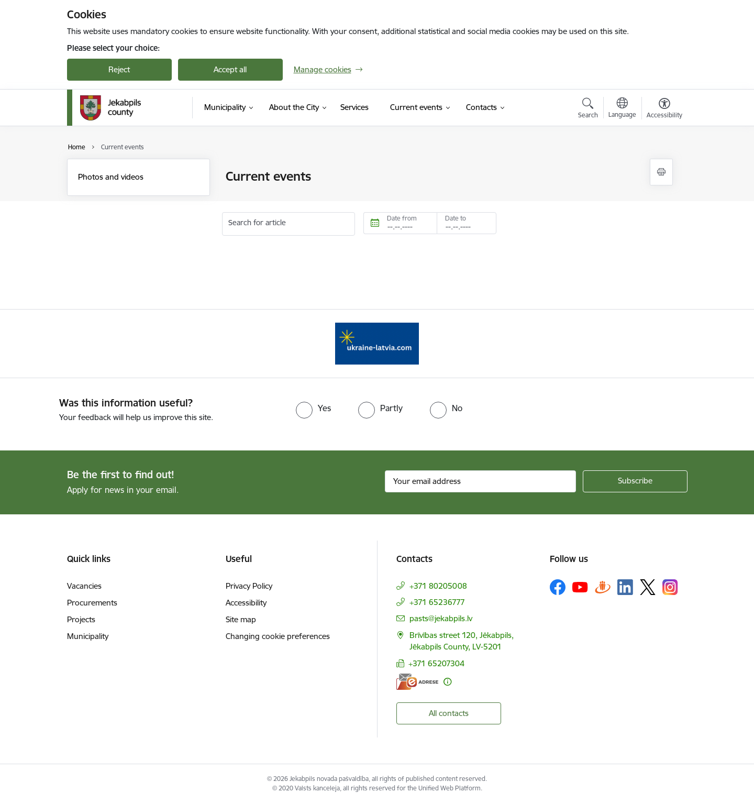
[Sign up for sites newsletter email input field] (480, 481)
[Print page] (661, 172)
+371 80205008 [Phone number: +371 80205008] (438, 586)
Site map (241, 619)
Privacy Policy (249, 586)
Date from (402, 218)
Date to (455, 218)
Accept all (230, 69)
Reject (119, 69)
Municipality (87, 636)
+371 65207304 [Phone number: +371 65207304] (436, 663)
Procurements (92, 603)
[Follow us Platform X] (648, 587)
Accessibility (246, 603)
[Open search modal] (588, 109)
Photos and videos (110, 177)
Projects (81, 619)
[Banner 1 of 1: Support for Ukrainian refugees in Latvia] (377, 343)
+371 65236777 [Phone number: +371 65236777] (437, 602)
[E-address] (417, 681)
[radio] (313, 408)
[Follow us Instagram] (670, 586)
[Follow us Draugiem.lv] (603, 586)
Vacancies (84, 586)
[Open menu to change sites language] (622, 109)
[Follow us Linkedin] (625, 587)
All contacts (449, 713)
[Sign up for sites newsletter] (635, 481)
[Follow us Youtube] (580, 586)
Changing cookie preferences (278, 636)
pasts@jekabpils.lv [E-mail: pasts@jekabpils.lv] (440, 618)
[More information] (447, 682)
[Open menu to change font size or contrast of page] (664, 109)
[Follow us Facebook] (558, 587)
